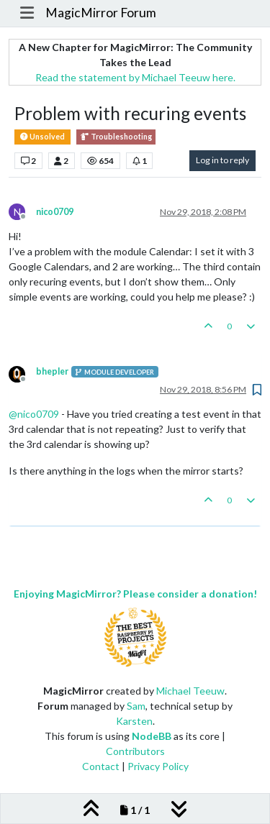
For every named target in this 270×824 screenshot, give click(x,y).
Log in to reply (222, 160)
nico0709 (54, 211)
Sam (136, 706)
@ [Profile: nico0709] (34, 414)
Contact (101, 766)
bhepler (52, 371)
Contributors (135, 751)
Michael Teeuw (190, 691)
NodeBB (151, 736)
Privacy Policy (158, 766)
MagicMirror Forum (100, 12)
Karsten (134, 721)
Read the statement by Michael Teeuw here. (135, 77)
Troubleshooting (116, 137)
